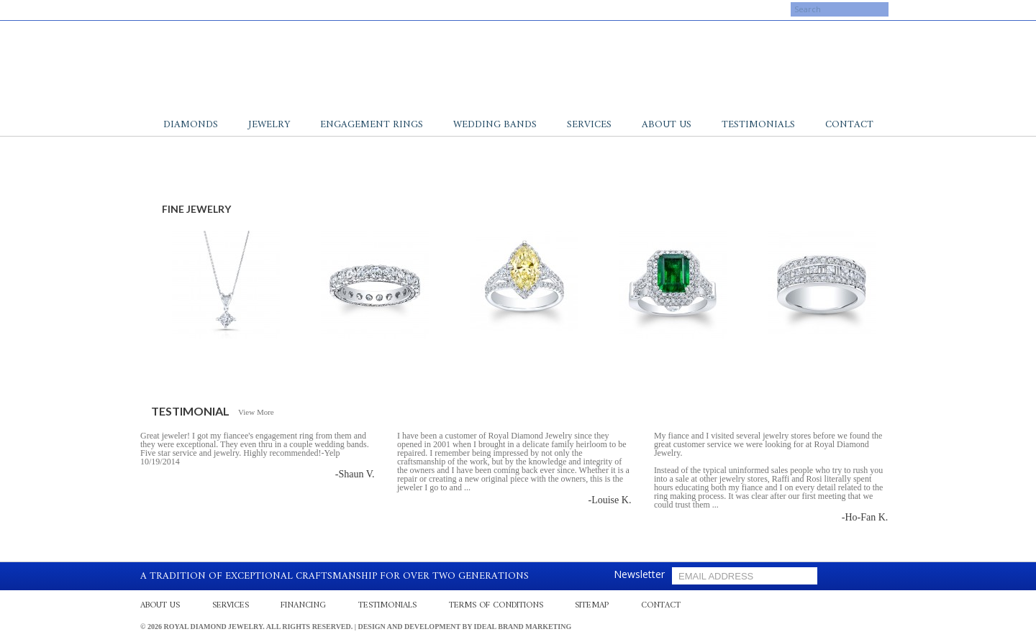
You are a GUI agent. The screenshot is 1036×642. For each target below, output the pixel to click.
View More (256, 412)
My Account (632, 9)
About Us (666, 125)
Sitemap (592, 605)
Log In (742, 9)
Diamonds (190, 125)
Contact (849, 125)
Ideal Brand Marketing (523, 626)
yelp (169, 9)
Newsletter (639, 574)
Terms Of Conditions (496, 605)
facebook (154, 9)
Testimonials (758, 125)
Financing (303, 605)
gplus (183, 9)
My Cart (693, 9)
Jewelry (269, 125)
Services (589, 125)
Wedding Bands (495, 125)
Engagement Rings (371, 125)
